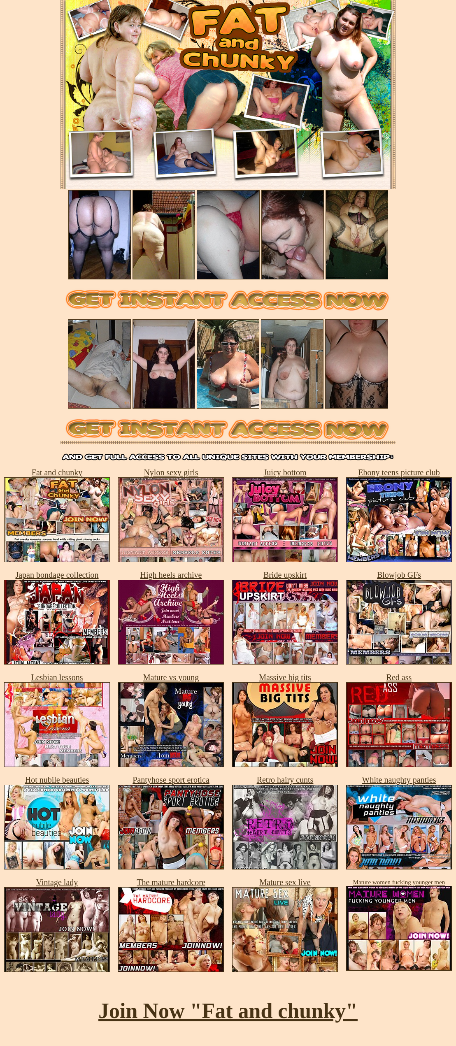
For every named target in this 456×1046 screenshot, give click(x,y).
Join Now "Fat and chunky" (228, 1011)
